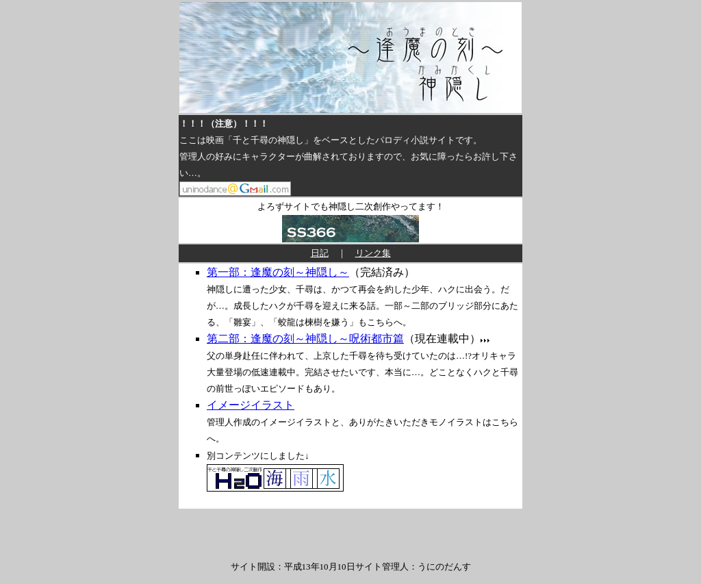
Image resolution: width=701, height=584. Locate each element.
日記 (320, 253)
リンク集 (373, 253)
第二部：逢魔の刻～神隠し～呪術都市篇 (305, 338)
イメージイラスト (250, 405)
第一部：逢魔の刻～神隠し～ (278, 272)
